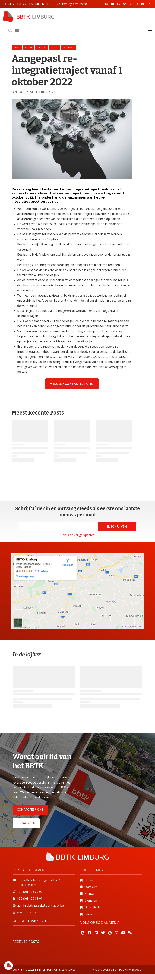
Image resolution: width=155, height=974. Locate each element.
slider (54, 47)
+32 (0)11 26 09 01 (30, 899)
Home (17, 47)
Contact (89, 914)
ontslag (41, 47)
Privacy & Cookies (102, 969)
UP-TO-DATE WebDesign (128, 969)
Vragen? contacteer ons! (72, 384)
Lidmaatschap (93, 907)
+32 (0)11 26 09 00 (74, 4)
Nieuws (89, 894)
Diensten (90, 900)
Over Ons (91, 887)
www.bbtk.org (26, 912)
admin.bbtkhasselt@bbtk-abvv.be (29, 4)
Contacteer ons (30, 810)
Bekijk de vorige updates (77, 535)
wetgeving (68, 47)
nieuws (28, 47)
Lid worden (26, 823)
